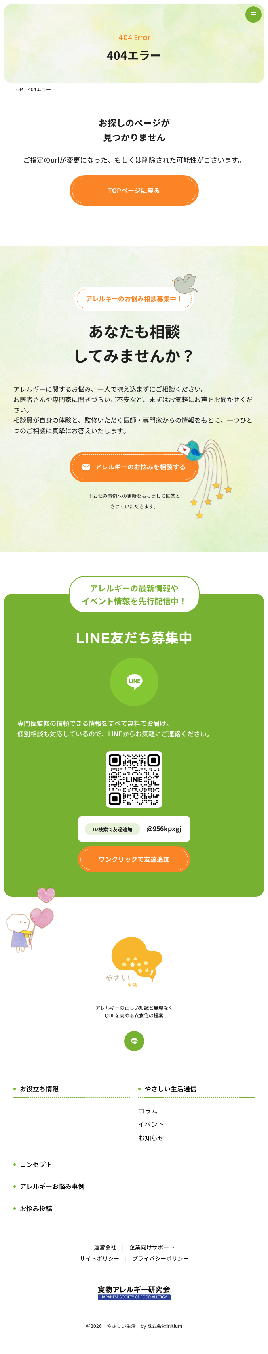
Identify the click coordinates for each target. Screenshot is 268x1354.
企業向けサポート (152, 1247)
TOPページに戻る (134, 190)
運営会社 (105, 1247)
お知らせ (151, 1137)
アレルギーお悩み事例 (52, 1186)
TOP (18, 89)
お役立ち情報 (39, 1088)
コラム (148, 1110)
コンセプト (36, 1164)
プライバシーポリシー (160, 1258)
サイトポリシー (99, 1258)
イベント (151, 1124)
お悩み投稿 (36, 1208)
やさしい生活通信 (170, 1088)
